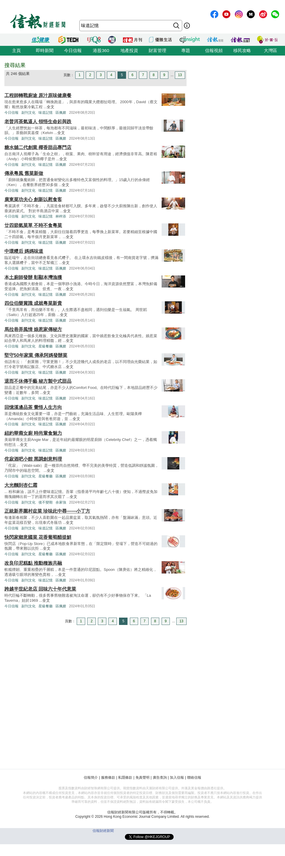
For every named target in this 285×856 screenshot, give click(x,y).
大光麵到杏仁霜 (20, 485)
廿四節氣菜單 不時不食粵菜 (33, 225)
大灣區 (270, 50)
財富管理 (157, 50)
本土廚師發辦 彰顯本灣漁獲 (33, 277)
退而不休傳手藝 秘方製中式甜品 (37, 381)
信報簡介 (91, 777)
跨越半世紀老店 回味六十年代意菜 (40, 588)
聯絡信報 (194, 777)
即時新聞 (44, 50)
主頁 (16, 50)
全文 (50, 107)
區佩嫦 (61, 113)
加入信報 (177, 777)
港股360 (101, 50)
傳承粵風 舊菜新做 (23, 173)
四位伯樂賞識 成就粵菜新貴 (33, 303)
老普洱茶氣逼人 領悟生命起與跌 (37, 121)
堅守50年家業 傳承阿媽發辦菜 (35, 355)
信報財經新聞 (103, 831)
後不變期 (45, 502)
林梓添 (61, 216)
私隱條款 (125, 777)
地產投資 (129, 50)
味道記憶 (45, 113)
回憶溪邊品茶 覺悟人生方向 (33, 407)
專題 (185, 50)
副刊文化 (28, 113)
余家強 (61, 502)
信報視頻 (214, 50)
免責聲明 (142, 777)
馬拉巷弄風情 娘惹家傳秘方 (33, 329)
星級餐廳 (45, 346)
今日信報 (73, 50)
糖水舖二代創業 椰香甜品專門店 (37, 147)
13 (180, 75)
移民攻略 (242, 50)
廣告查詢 (160, 777)
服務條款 (108, 777)
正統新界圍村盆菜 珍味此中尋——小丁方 (47, 511)
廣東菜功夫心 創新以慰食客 (33, 199)
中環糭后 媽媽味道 (23, 251)
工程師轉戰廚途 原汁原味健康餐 (37, 95)
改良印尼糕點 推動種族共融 (33, 563)
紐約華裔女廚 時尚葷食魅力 (33, 433)
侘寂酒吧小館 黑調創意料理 (33, 459)
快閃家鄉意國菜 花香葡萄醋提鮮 (37, 537)
